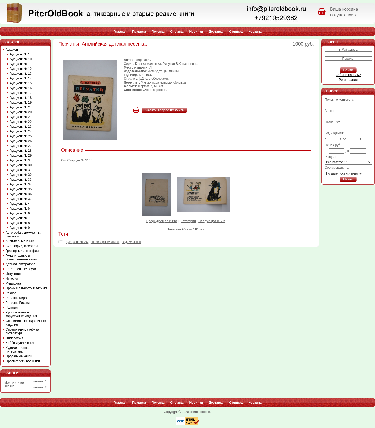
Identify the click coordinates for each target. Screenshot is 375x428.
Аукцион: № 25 (21, 136)
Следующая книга (211, 221)
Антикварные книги (20, 241)
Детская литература (20, 264)
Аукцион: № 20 (21, 112)
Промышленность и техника (27, 288)
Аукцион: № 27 (21, 146)
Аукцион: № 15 (21, 83)
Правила (139, 31)
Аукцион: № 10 (21, 59)
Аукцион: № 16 (21, 88)
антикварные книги (105, 242)
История (12, 279)
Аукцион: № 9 (20, 228)
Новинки (196, 31)
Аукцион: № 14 (21, 78)
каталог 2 (40, 387)
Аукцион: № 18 (21, 98)
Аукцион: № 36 (21, 194)
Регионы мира (16, 298)
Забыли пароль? (348, 75)
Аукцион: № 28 (21, 151)
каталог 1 (40, 381)
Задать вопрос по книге (164, 110)
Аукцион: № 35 (21, 189)
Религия (12, 307)
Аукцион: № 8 (20, 223)
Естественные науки (21, 269)
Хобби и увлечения (20, 343)
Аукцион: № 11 (21, 64)
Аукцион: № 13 (21, 73)
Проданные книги (19, 356)
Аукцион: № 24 (77, 242)
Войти (348, 70)
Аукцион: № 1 (20, 54)
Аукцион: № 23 (21, 126)
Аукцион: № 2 (20, 107)
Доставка (216, 31)
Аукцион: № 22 (21, 122)
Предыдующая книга (161, 221)
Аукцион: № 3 (20, 160)
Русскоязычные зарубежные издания (21, 314)
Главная (119, 31)
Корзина (255, 31)
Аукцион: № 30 (21, 165)
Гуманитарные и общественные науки (21, 257)
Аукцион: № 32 (21, 175)
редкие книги (131, 242)
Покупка (158, 31)
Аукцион (12, 49)
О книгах (236, 31)
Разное (11, 293)
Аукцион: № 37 (21, 199)
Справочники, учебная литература (22, 331)
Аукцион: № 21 (21, 117)
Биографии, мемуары (22, 246)
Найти (348, 179)
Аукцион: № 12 (21, 69)
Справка (176, 31)
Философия (14, 338)
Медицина (13, 283)
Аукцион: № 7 (20, 218)
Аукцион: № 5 (20, 208)
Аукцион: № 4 (20, 204)
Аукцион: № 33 (21, 179)
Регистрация (348, 80)
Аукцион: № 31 (21, 170)
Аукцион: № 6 (20, 213)
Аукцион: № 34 (21, 184)
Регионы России (18, 303)
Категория (188, 221)
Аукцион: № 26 (21, 141)
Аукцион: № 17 (21, 93)
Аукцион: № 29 (21, 155)
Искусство (13, 274)
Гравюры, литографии (22, 251)
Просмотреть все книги (23, 361)
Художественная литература (18, 349)
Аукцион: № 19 (21, 102)
